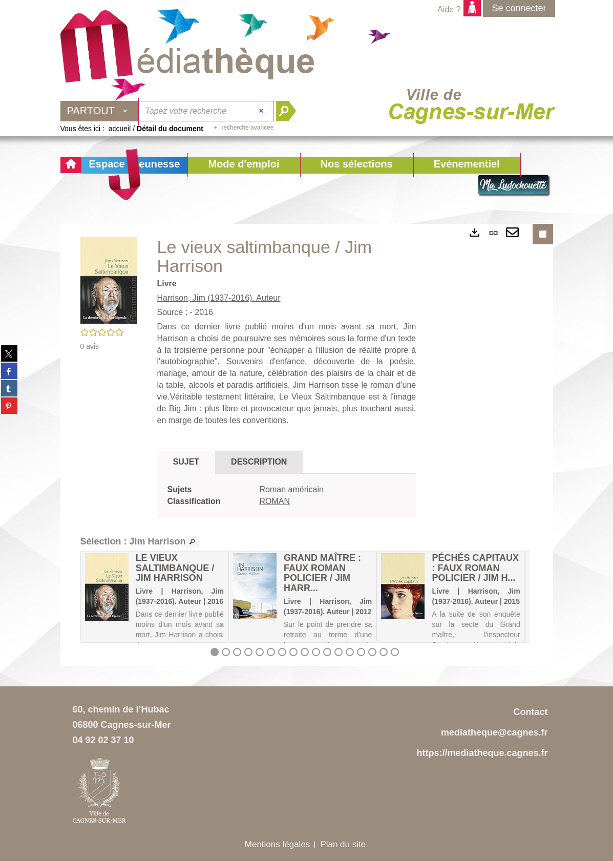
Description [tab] (259, 461)
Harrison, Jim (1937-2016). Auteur (219, 297)
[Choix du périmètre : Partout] (99, 111)
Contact (531, 712)
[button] (243, 165)
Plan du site (343, 844)
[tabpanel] (286, 496)
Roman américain (292, 489)
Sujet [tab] (186, 461)
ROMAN (275, 501)
